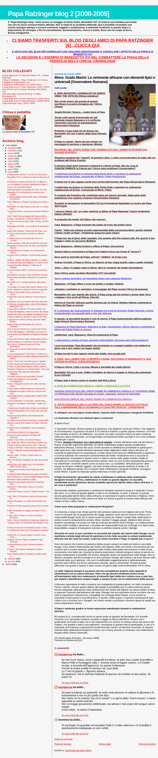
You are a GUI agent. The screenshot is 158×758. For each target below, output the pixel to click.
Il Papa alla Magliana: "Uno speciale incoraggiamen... (22, 380)
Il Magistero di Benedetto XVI (16, 82)
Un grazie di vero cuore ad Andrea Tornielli (25, 376)
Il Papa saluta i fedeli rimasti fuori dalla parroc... (27, 388)
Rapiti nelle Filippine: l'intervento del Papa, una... (27, 231)
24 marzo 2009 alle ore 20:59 (75, 715)
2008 (8, 564)
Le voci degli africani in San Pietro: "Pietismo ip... (27, 354)
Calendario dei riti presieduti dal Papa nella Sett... (28, 302)
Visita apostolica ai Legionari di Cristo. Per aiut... (27, 190)
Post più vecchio (147, 744)
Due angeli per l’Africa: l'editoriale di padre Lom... (27, 442)
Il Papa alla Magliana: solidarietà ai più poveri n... (27, 332)
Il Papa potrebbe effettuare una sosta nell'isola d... (28, 474)
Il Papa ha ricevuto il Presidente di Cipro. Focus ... (28, 528)
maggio (11, 166)
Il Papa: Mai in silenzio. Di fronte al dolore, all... (27, 309)
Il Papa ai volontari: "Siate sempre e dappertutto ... (28, 448)
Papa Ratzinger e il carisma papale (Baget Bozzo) (28, 477)
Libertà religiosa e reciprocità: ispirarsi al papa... (27, 342)
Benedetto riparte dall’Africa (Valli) (21, 479)
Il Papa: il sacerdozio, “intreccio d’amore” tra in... (27, 219)
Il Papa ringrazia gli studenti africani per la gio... (27, 364)
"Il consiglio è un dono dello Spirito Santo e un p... (28, 287)
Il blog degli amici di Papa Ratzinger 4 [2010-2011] (25, 98)
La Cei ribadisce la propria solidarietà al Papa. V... (28, 184)
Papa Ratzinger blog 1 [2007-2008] (18, 103)
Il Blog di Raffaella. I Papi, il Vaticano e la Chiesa (25, 80)
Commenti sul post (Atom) (78, 750)
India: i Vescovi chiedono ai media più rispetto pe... (28, 520)
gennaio (12, 561)
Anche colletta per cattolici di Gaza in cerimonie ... (28, 289)
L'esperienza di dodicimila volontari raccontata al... (28, 408)
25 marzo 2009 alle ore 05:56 (75, 734)
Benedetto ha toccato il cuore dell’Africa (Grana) (27, 275)
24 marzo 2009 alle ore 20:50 (75, 683)
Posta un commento (64, 739)
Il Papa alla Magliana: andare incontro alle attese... (28, 312)
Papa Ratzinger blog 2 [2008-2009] (58, 14)
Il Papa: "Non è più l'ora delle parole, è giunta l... (27, 361)
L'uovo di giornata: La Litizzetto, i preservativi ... (27, 401)
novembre (12, 151)
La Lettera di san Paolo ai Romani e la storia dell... (28, 420)
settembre (12, 156)
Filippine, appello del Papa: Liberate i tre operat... (28, 260)
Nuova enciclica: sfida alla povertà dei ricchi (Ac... (28, 243)
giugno (11, 164)
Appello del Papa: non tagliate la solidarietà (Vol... (28, 314)
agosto (11, 158)
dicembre (12, 148)
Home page (105, 744)
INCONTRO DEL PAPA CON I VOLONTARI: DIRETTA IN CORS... (25, 466)
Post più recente (63, 744)
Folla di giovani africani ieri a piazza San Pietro (26, 329)
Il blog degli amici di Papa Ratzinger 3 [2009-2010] (25, 101)
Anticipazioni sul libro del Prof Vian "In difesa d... (27, 182)
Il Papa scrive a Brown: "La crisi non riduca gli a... (28, 174)
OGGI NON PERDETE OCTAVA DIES (23, 432)
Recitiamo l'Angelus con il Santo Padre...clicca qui (28, 369)
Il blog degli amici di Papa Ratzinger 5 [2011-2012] (25, 87)
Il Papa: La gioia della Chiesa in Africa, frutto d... (27, 366)
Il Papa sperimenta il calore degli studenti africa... (28, 339)
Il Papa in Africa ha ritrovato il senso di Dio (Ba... (27, 317)
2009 (8, 145)
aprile (10, 169)
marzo (11, 172)
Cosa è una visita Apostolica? (19, 187)
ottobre (11, 153)
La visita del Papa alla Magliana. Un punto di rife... (28, 263)
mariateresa (65, 654)
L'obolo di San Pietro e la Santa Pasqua (24, 440)
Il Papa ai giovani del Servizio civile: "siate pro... (27, 445)
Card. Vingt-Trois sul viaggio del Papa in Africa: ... (28, 216)
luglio (10, 161)
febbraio (12, 559)
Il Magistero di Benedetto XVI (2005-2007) (22, 84)
